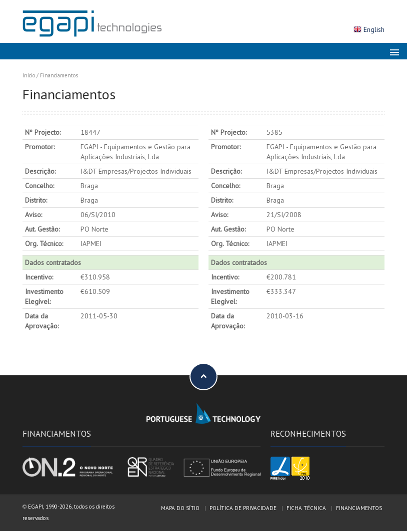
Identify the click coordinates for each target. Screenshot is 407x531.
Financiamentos (59, 75)
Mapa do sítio (180, 508)
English (374, 29)
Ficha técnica (306, 508)
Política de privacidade (243, 508)
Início (28, 75)
